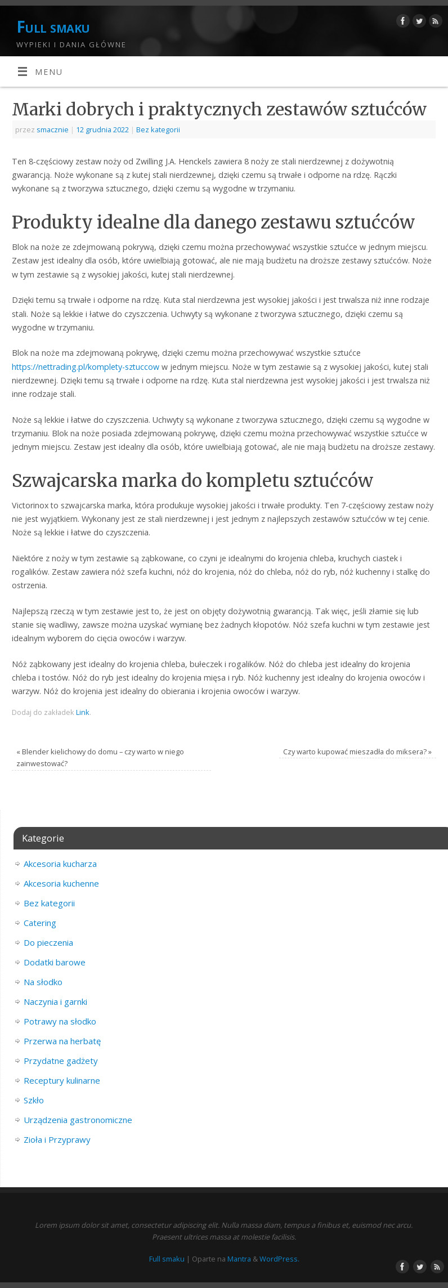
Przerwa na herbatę (62, 1040)
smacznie (53, 129)
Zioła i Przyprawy (57, 1139)
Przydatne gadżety (61, 1060)
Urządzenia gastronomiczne (78, 1119)
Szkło (34, 1100)
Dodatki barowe (55, 962)
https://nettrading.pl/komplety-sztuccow (85, 366)
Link (82, 712)
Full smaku (52, 27)
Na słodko (43, 981)
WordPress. (279, 1259)
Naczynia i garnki (55, 1001)
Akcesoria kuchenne (61, 883)
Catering (40, 922)
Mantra (239, 1259)
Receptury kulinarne (62, 1080)
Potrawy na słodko (60, 1021)
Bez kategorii (158, 129)
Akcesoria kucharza (60, 863)
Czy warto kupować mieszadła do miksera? (357, 751)
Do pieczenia (48, 942)
